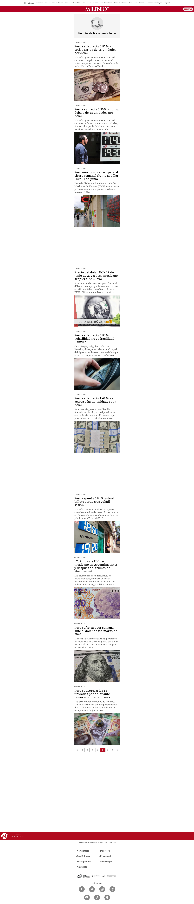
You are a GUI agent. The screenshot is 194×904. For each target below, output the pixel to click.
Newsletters (83, 851)
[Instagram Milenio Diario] (102, 889)
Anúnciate (82, 867)
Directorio (105, 851)
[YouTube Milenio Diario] (87, 897)
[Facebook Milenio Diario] (82, 889)
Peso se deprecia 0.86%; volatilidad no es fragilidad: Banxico (94, 338)
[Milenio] (97, 9)
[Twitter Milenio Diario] (92, 889)
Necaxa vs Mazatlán (72, 3)
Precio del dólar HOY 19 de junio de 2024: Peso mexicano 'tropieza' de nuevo (96, 275)
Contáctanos (83, 856)
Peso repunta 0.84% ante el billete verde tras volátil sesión (94, 501)
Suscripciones (84, 861)
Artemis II (142, 3)
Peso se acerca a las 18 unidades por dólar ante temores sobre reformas (92, 693)
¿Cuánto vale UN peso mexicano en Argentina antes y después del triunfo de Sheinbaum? (96, 566)
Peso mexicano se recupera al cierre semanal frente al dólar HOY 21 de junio (96, 175)
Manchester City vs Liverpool (159, 3)
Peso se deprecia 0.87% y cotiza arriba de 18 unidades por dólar (95, 49)
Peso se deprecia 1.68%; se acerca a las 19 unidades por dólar (95, 401)
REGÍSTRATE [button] (188, 9)
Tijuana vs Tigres (41, 3)
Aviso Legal (106, 861)
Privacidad (105, 856)
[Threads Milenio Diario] (112, 889)
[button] (2, 10)
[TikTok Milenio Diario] (97, 897)
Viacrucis (117, 3)
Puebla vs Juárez (56, 3)
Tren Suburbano (106, 3)
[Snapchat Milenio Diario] (107, 897)
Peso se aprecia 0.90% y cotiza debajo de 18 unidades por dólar (96, 112)
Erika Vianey (86, 3)
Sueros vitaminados (129, 3)
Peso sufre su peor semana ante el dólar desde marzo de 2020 (95, 630)
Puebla (95, 3)
